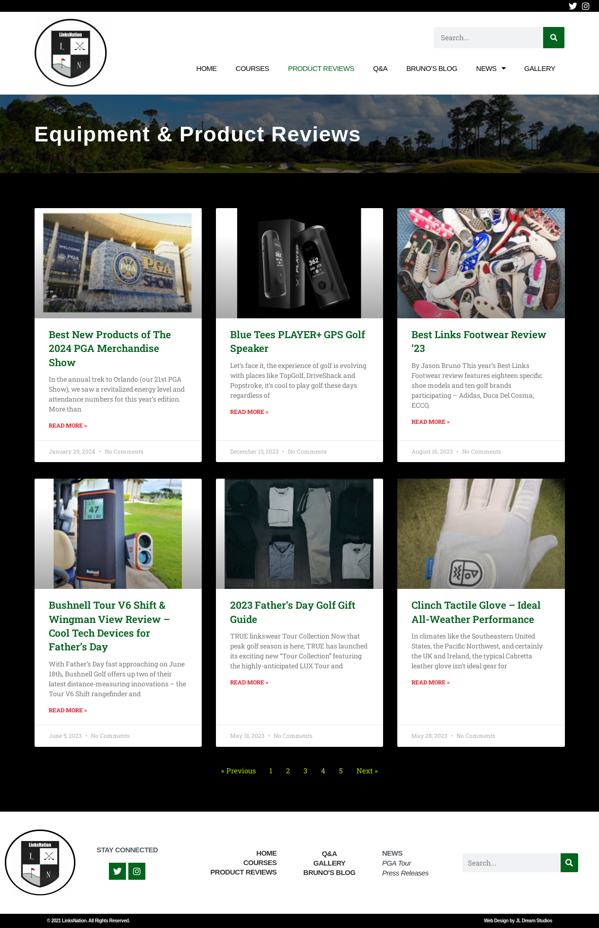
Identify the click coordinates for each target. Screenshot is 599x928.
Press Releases (405, 873)
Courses (252, 68)
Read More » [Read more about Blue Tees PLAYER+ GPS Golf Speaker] (249, 411)
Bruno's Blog (330, 872)
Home (207, 68)
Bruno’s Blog (431, 68)
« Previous (238, 770)
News (491, 68)
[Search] (553, 37)
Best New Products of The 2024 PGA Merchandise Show (110, 348)
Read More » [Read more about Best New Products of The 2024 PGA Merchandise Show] (68, 425)
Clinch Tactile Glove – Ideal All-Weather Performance (476, 611)
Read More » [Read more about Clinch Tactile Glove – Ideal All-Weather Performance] (430, 682)
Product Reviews (321, 68)
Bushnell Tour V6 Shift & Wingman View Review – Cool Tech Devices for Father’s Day (109, 625)
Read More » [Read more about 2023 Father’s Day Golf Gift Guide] (249, 682)
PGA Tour (396, 863)
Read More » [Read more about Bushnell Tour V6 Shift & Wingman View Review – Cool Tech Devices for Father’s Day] (68, 710)
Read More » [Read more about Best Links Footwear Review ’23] (430, 421)
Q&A (380, 68)
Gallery (539, 68)
